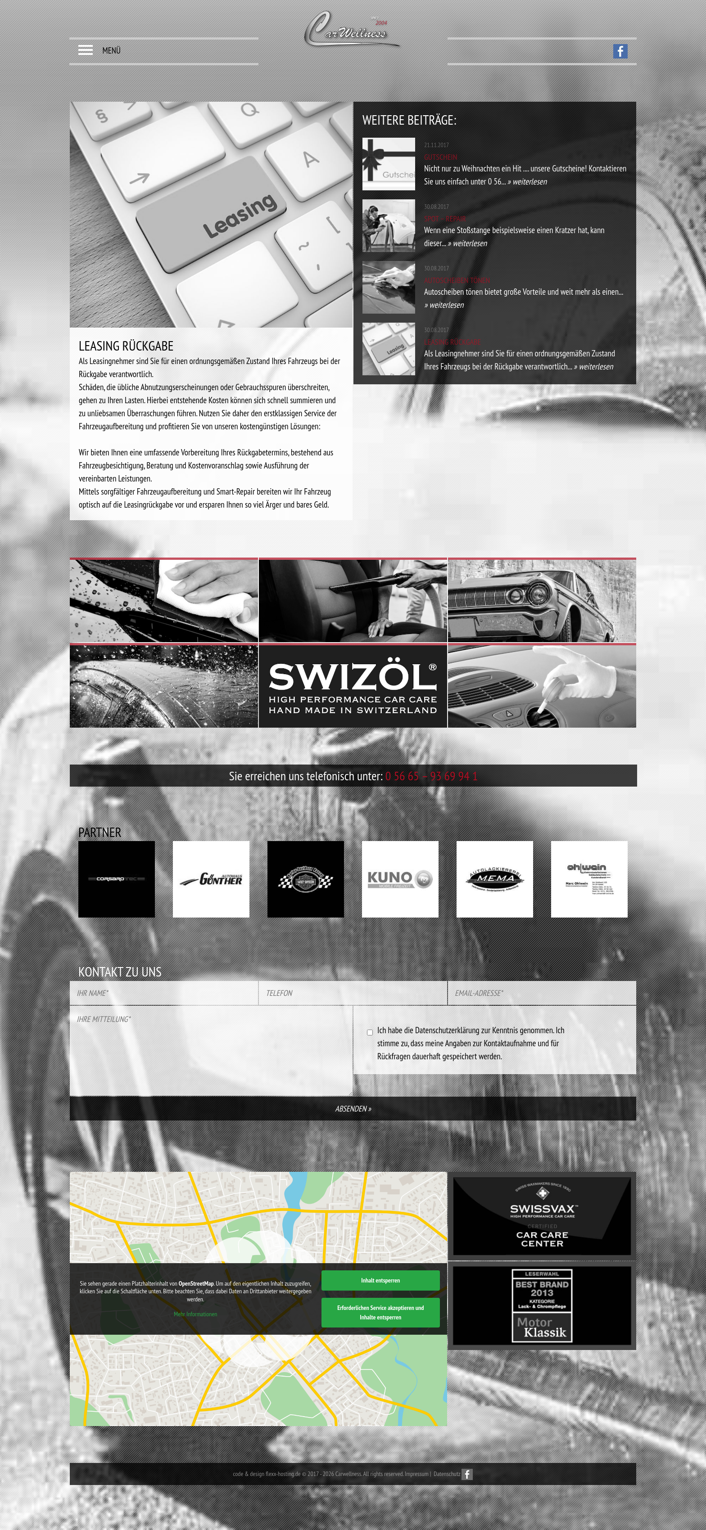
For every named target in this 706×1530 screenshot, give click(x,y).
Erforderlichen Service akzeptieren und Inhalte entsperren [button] (380, 1321)
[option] (116, 888)
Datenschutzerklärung (447, 1038)
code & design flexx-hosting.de (267, 1482)
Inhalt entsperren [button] (380, 1289)
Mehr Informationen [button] (195, 1323)
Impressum (417, 1482)
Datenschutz (447, 1482)
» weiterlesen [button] (527, 189)
